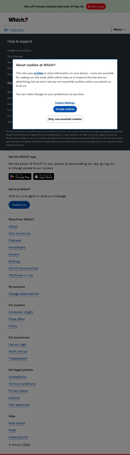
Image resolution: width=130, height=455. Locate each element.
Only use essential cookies (65, 119)
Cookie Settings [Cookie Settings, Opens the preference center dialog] (65, 103)
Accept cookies (65, 109)
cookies (38, 73)
